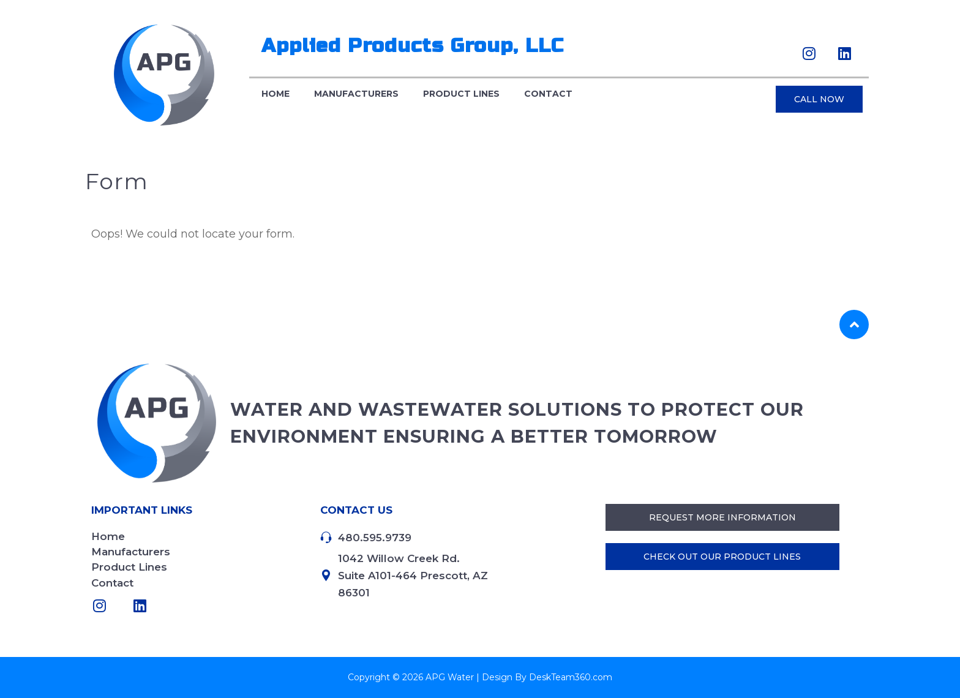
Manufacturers (356, 94)
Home (275, 94)
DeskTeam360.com (570, 677)
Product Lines (461, 94)
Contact (548, 94)
